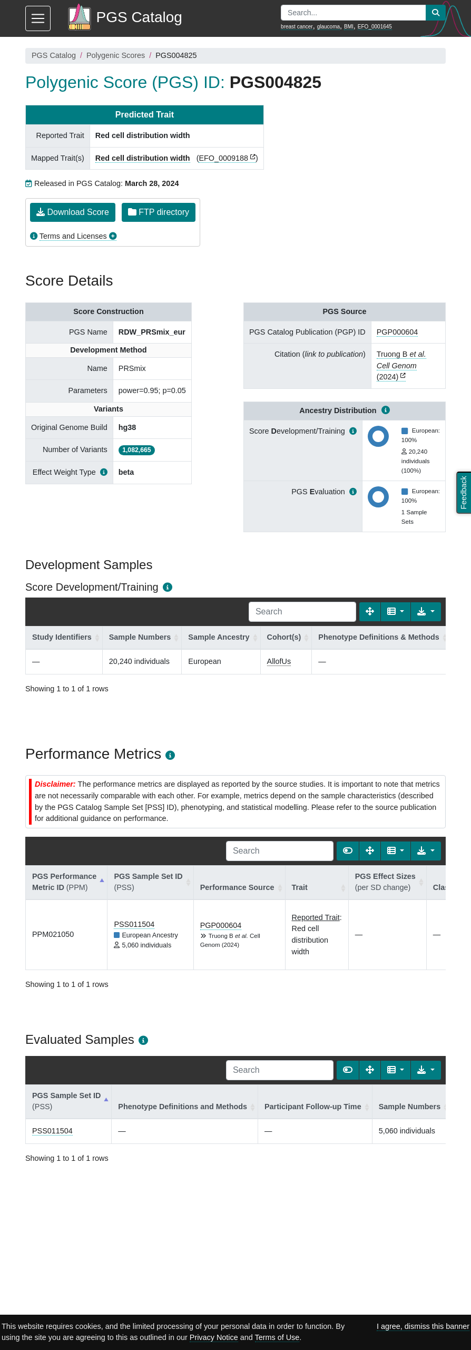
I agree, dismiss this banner (423, 1326)
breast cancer (297, 27)
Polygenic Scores (115, 55)
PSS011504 (134, 924)
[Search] (302, 612)
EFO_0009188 (223, 158)
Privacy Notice (214, 1337)
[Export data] (425, 612)
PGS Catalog (54, 55)
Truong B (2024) (401, 365)
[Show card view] (347, 851)
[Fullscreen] (370, 612)
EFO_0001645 (375, 27)
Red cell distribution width (142, 158)
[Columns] (395, 612)
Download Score (72, 212)
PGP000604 (397, 332)
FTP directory (158, 212)
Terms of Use (277, 1337)
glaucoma (328, 27)
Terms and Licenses (73, 236)
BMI (349, 27)
